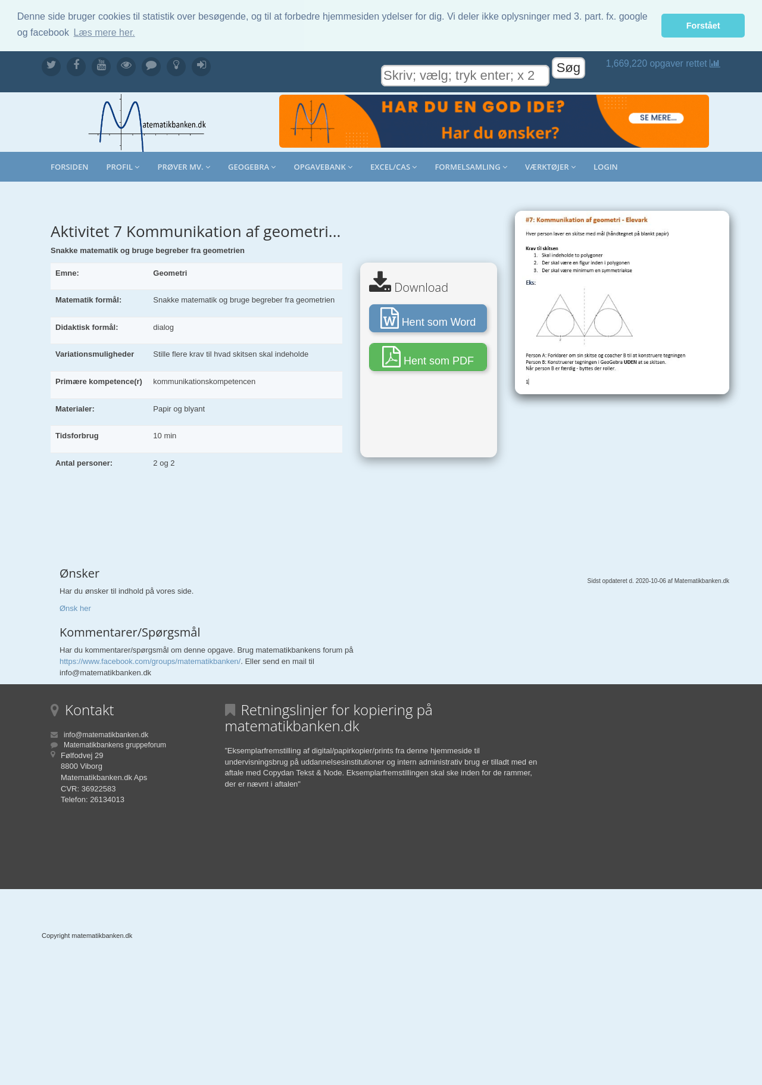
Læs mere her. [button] (104, 32)
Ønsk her (75, 607)
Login (606, 166)
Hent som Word (428, 317)
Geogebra (252, 166)
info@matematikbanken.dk (106, 734)
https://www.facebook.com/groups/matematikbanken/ (150, 661)
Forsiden (70, 166)
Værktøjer (550, 166)
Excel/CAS (393, 166)
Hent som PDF (428, 356)
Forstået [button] (703, 25)
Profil (123, 166)
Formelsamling (471, 166)
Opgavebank (322, 166)
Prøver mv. (183, 166)
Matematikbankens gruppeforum (115, 744)
